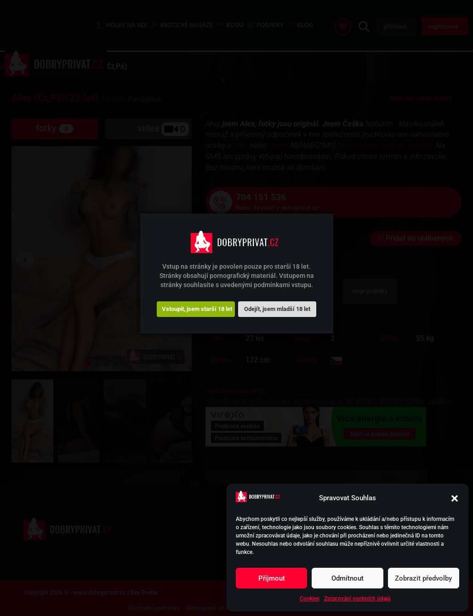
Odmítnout (347, 578)
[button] (454, 498)
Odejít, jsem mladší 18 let (277, 308)
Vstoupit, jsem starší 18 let (197, 308)
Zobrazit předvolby (423, 578)
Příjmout (271, 578)
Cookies (309, 598)
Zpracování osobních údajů (357, 598)
